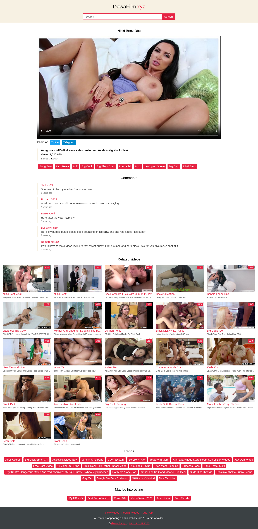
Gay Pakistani (116, 459)
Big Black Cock (106, 166)
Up (151, 512)
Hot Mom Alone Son (124, 471)
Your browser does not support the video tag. (129, 87)
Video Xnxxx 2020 (141, 498)
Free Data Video (43, 465)
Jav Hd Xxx (163, 498)
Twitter (55, 142)
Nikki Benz (189, 166)
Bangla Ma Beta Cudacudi (112, 478)
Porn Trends (182, 498)
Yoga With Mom (159, 459)
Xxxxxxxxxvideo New (64, 459)
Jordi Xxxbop (13, 459)
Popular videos (130, 512)
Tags (144, 512)
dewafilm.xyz (119, 523)
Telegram (68, 142)
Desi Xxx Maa (167, 478)
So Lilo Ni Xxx (137, 459)
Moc (137, 166)
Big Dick (174, 166)
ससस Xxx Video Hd (143, 478)
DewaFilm (129, 6)
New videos (112, 512)
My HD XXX (76, 498)
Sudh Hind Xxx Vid (201, 471)
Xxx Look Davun (140, 465)
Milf (75, 166)
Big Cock (87, 166)
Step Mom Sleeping (166, 465)
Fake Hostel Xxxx (214, 465)
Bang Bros (45, 166)
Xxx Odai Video (244, 459)
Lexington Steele (155, 166)
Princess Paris (191, 465)
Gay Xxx (87, 478)
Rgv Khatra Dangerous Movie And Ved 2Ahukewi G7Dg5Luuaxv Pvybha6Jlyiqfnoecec (57, 471)
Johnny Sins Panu (92, 459)
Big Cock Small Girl (36, 459)
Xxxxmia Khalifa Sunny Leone (234, 471)
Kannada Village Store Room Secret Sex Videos (201, 459)
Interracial (125, 166)
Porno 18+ (120, 498)
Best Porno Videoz (98, 498)
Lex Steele (62, 166)
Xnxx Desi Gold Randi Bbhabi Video (104, 465)
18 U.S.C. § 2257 (139, 523)
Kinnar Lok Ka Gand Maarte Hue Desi (163, 471)
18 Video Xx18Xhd (68, 465)
